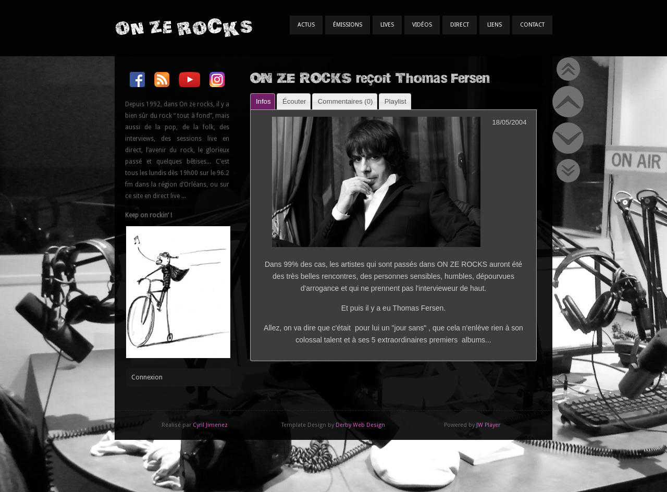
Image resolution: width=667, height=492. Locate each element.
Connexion (147, 377)
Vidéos (422, 24)
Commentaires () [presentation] (345, 101)
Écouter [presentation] (294, 101)
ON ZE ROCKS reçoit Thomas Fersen (370, 77)
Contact (532, 24)
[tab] (262, 101)
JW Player (488, 425)
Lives (387, 24)
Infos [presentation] (263, 101)
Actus (306, 24)
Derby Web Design (360, 425)
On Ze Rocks (183, 27)
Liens (494, 24)
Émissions (347, 24)
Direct (459, 24)
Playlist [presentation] (395, 101)
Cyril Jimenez (210, 425)
